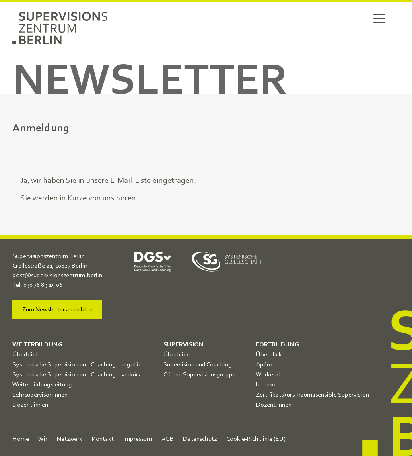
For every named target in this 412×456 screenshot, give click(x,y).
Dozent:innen (30, 405)
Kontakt (103, 439)
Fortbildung (277, 344)
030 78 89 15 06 (42, 285)
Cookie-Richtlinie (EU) (256, 439)
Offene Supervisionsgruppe (199, 375)
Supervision (183, 344)
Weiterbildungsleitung (42, 385)
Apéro (264, 365)
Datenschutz (200, 439)
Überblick (25, 355)
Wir (42, 439)
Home (20, 439)
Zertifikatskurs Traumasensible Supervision (312, 395)
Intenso (266, 385)
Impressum (137, 439)
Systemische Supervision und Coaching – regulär (76, 365)
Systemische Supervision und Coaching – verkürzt (77, 375)
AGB (167, 439)
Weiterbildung (37, 344)
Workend (268, 375)
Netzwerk (69, 439)
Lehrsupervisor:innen (40, 395)
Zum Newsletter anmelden (57, 310)
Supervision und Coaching (197, 365)
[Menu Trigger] (379, 18)
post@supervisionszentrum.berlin (57, 275)
